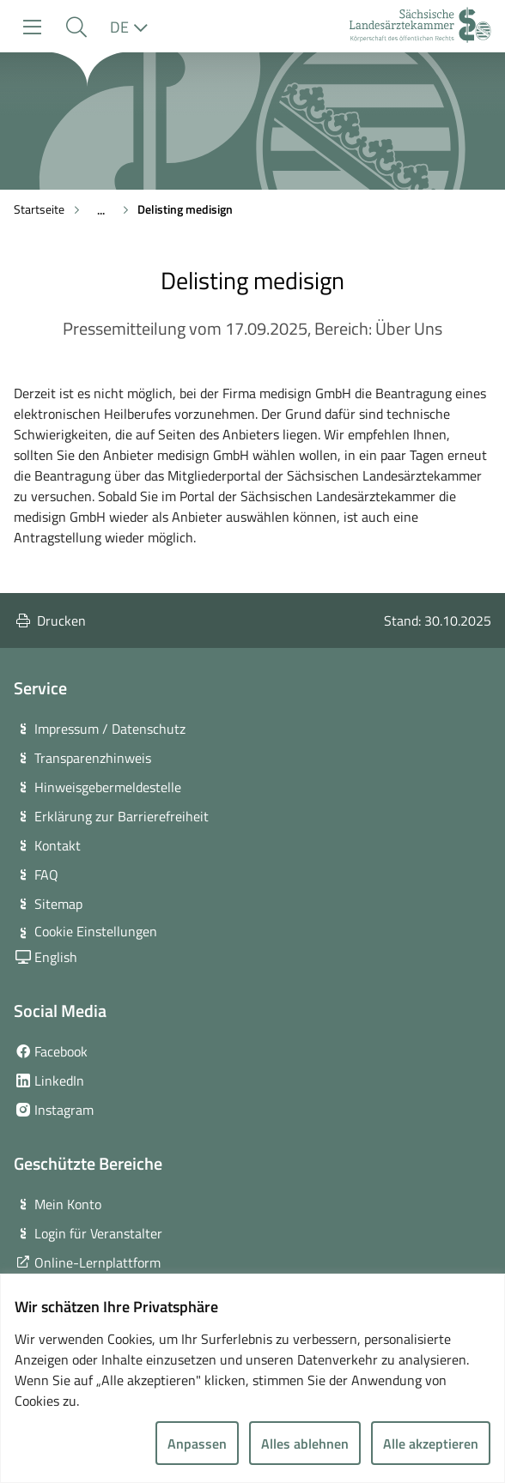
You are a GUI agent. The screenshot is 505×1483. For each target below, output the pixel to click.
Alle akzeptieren (430, 1443)
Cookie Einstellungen (95, 931)
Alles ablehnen (305, 1443)
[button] (76, 27)
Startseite (39, 209)
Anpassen (197, 1443)
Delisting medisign (185, 209)
